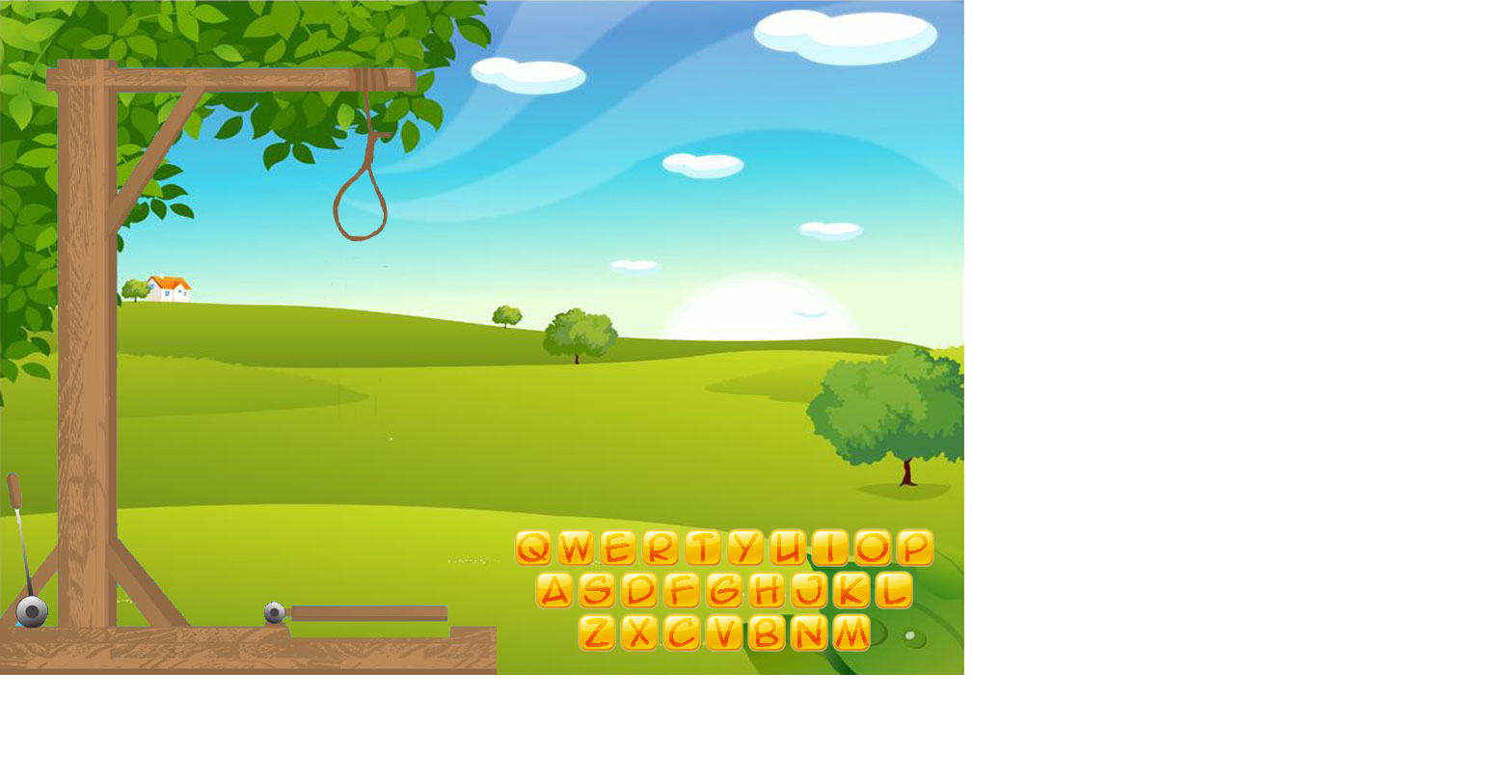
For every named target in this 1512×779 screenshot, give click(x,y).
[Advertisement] (482, 735)
